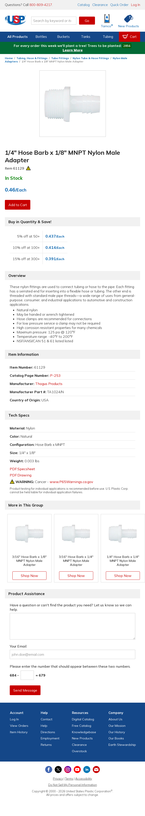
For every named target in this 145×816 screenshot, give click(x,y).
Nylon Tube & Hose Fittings (91, 58)
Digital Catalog (83, 719)
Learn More (73, 50)
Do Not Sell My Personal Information (72, 785)
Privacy (58, 778)
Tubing (108, 37)
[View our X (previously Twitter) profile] (58, 769)
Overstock (79, 751)
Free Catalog (81, 726)
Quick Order (119, 5)
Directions (48, 732)
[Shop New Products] (127, 20)
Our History (116, 732)
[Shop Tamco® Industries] (107, 20)
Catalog (83, 5)
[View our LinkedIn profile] (86, 769)
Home (9, 58)
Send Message (25, 690)
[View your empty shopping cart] (129, 37)
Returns (46, 745)
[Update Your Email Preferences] (96, 769)
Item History (19, 732)
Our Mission (117, 726)
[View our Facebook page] (48, 769)
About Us (115, 719)
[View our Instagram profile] (67, 769)
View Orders (19, 726)
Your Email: (18, 646)
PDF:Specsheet (22, 469)
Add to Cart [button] (18, 205)
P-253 (55, 375)
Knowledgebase (84, 732)
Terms (69, 778)
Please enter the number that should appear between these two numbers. (70, 666)
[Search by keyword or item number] (55, 21)
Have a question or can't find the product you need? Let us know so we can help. (70, 607)
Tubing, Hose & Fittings (32, 58)
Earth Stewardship (122, 745)
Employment (50, 738)
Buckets (63, 37)
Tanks (85, 37)
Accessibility (83, 778)
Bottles (41, 37)
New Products (82, 738)
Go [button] (87, 20)
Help (44, 726)
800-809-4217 (40, 5)
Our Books (116, 738)
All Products (17, 37)
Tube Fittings (60, 58)
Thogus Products (48, 383)
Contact (46, 719)
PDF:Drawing (20, 475)
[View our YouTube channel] (77, 769)
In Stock (14, 178)
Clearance (100, 5)
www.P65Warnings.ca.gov (71, 482)
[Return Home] (17, 21)
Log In (135, 5)
